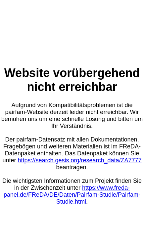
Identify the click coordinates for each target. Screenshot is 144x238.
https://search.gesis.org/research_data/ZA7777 (79, 160)
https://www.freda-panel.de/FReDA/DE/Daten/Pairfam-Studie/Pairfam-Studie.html (72, 194)
